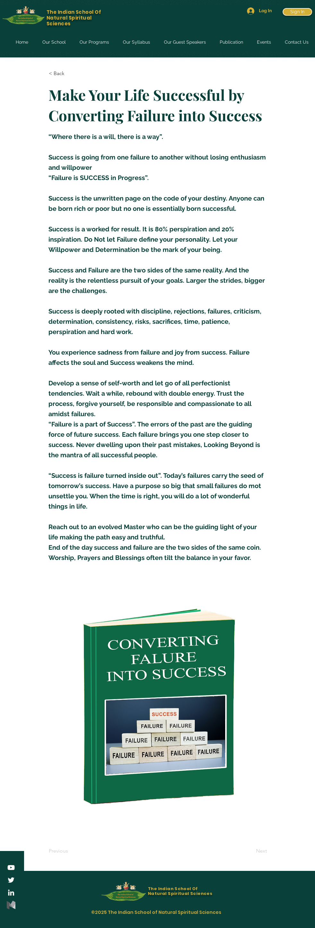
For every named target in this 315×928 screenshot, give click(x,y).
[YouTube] (11, 867)
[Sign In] (297, 12)
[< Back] (70, 73)
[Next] (251, 851)
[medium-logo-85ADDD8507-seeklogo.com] (11, 905)
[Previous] (70, 851)
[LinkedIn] (11, 892)
